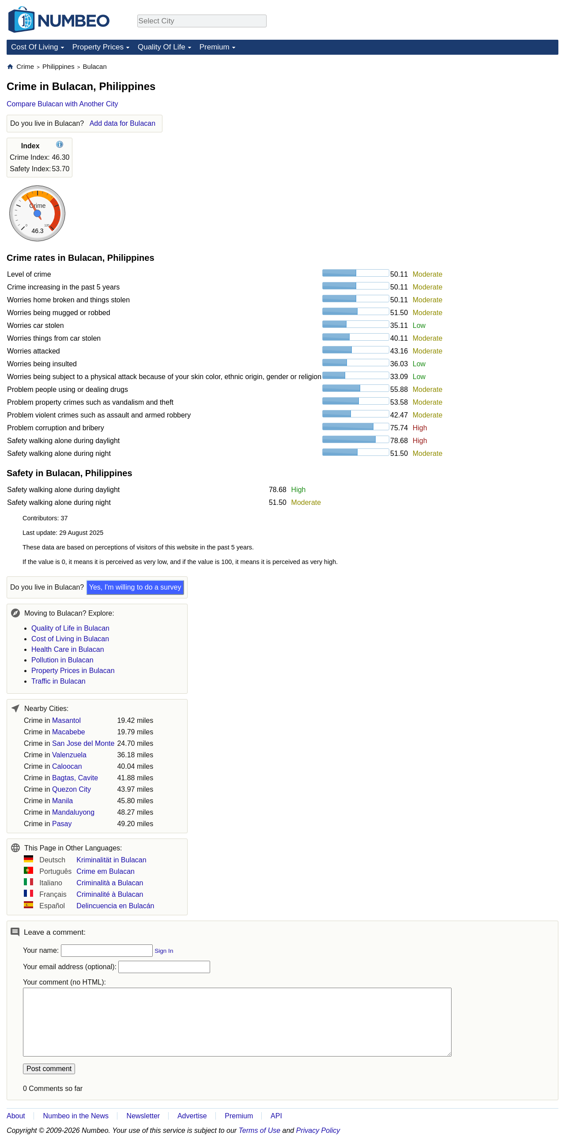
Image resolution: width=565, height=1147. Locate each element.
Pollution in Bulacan (62, 660)
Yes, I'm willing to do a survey (135, 587)
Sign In (163, 951)
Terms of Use (260, 1130)
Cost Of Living (34, 47)
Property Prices (98, 47)
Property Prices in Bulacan (73, 670)
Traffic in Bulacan (58, 681)
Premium (215, 47)
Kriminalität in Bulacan (111, 860)
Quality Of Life (161, 47)
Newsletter (143, 1116)
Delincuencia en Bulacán (115, 906)
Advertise (192, 1116)
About (16, 1116)
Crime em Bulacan (105, 871)
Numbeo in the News (76, 1116)
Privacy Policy (318, 1130)
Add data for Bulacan (122, 123)
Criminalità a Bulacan (109, 883)
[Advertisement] (492, 117)
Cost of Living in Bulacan (70, 639)
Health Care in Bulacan (67, 649)
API (276, 1116)
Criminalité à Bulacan (109, 894)
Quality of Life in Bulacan (70, 628)
